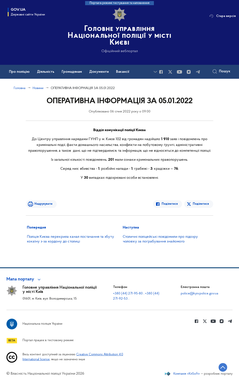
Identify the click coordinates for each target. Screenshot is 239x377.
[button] (24, 279)
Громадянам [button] (72, 72)
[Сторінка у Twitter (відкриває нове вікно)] (170, 71)
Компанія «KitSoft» (186, 373)
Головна (19, 88)
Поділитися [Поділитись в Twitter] (201, 204)
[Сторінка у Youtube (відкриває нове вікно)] (179, 71)
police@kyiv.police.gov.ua (199, 293)
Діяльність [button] (45, 72)
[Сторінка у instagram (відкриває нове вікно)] (188, 71)
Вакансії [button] (122, 72)
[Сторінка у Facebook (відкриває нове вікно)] (161, 71)
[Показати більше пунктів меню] (155, 72)
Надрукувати (43, 204)
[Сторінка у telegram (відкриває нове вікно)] (198, 71)
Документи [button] (99, 72)
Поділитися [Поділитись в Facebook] (170, 204)
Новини (38, 88)
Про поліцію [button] (19, 72)
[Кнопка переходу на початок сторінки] (223, 367)
